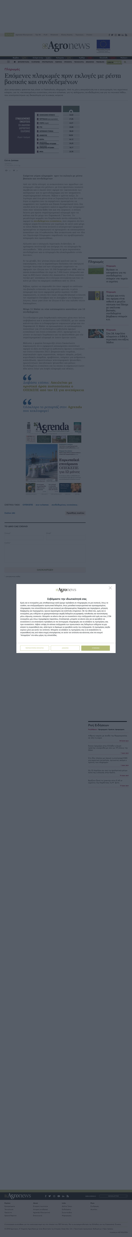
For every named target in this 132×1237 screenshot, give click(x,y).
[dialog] (66, 618)
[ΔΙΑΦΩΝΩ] (111, 589)
